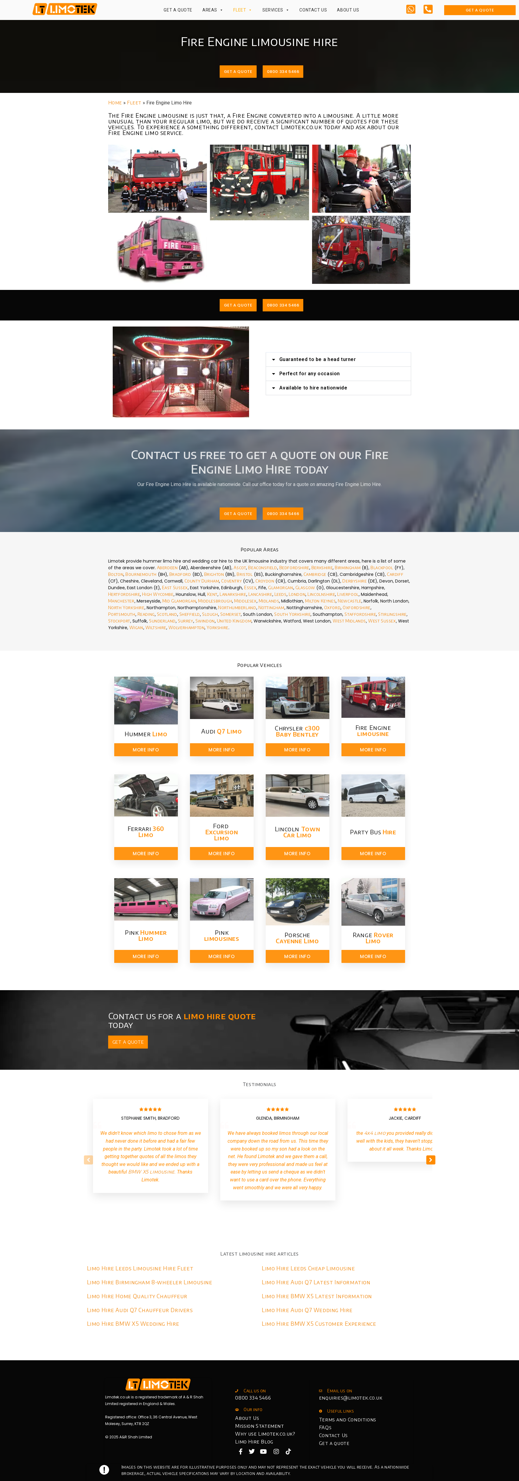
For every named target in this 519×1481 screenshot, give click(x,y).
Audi (221, 731)
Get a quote (334, 1443)
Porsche (297, 937)
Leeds (280, 594)
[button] (380, 359)
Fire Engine (373, 730)
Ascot (240, 567)
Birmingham (348, 567)
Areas (213, 10)
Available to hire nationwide (355, 388)
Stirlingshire (392, 614)
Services (275, 10)
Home (115, 103)
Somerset (230, 614)
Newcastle (349, 600)
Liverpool (347, 594)
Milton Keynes (320, 600)
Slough (210, 614)
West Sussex (382, 620)
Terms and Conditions (347, 1420)
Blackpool (382, 567)
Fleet (242, 10)
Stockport (119, 620)
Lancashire (260, 594)
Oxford (332, 607)
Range (373, 937)
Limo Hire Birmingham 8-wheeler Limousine (149, 1282)
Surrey (185, 620)
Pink (146, 935)
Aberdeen (167, 567)
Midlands (269, 600)
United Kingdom (234, 620)
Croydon (264, 580)
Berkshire (322, 567)
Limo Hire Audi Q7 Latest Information (316, 1282)
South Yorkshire (292, 614)
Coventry (231, 580)
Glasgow (305, 587)
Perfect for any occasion (351, 373)
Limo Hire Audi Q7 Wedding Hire (307, 1309)
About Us (348, 10)
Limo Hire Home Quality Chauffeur (137, 1295)
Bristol (244, 574)
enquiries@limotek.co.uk (350, 1398)
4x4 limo (375, 1133)
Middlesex (245, 600)
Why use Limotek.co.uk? (265, 1434)
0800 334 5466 (253, 1398)
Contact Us (313, 10)
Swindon (205, 620)
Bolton (116, 574)
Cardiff (395, 574)
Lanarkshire (233, 594)
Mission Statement (259, 1426)
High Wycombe (157, 594)
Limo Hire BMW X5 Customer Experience (319, 1323)
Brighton (214, 574)
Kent (212, 594)
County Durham (202, 580)
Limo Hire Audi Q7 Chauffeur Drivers (140, 1309)
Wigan (136, 627)
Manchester (121, 600)
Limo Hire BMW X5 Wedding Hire (133, 1323)
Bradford (180, 574)
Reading (146, 614)
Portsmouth (121, 614)
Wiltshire (155, 627)
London (297, 594)
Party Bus (373, 832)
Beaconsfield (262, 567)
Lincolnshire (321, 594)
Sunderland (162, 620)
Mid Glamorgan (179, 600)
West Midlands (349, 620)
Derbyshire (354, 580)
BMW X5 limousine (151, 1172)
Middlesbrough (215, 600)
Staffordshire (360, 614)
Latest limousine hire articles (259, 1254)
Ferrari (146, 831)
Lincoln (297, 832)
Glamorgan (280, 587)
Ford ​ (221, 832)
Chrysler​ (297, 731)
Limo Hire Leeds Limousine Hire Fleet (140, 1268)
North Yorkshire (126, 607)
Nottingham (271, 607)
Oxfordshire (357, 607)
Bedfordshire (294, 567)
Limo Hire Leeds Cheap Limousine (308, 1268)
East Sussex (175, 587)
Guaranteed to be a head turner (359, 359)
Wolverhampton (186, 627)
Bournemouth (141, 574)
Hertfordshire (124, 594)
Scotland (167, 614)
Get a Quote (178, 10)
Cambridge (315, 574)
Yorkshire (217, 627)
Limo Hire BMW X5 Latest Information (317, 1295)
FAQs (325, 1427)
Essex (250, 587)
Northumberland (236, 607)
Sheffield (189, 614)
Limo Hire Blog (254, 1442)
